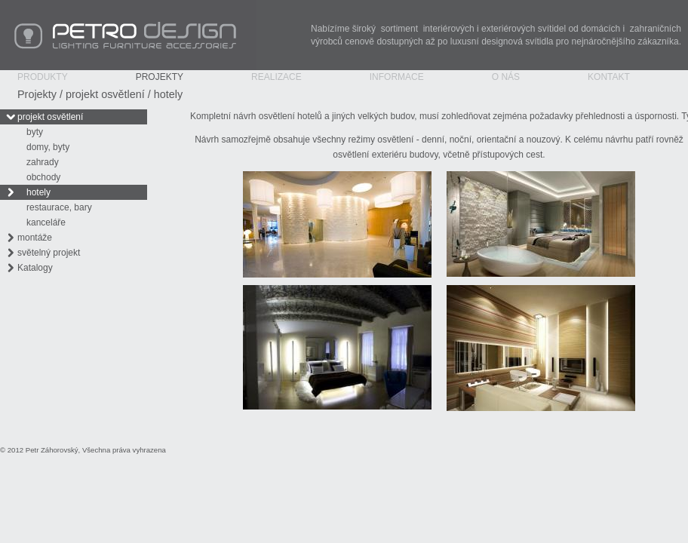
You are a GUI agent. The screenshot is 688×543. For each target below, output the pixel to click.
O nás (506, 77)
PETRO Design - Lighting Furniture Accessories (128, 35)
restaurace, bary (59, 207)
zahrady (42, 162)
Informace (397, 77)
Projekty (159, 77)
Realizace (276, 77)
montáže (34, 237)
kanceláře (46, 222)
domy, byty (47, 147)
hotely (168, 94)
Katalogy (35, 267)
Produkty (42, 77)
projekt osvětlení (105, 94)
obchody (43, 177)
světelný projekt (48, 252)
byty (34, 132)
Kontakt (609, 77)
